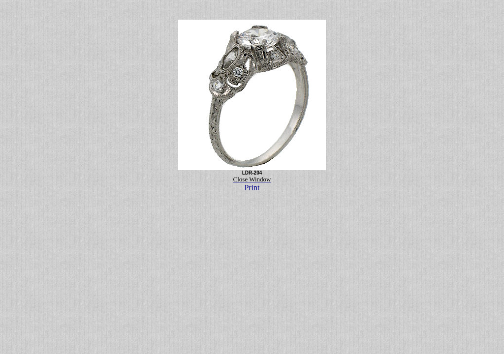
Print (251, 187)
